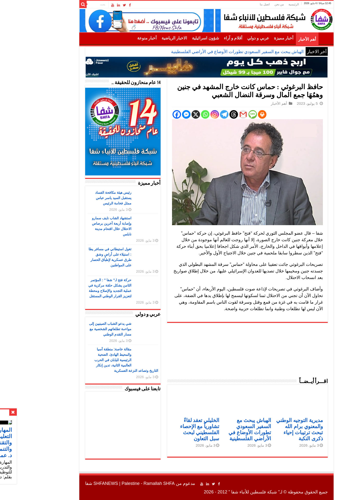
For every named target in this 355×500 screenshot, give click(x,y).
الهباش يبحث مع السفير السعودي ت (242, 51)
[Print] (233, 114)
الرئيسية (265, 4)
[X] (167, 114)
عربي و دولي (229, 38)
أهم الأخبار (278, 39)
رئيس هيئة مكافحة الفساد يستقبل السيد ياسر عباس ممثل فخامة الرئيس (84, 198)
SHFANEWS (76, 483)
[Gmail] (214, 114)
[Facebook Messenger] (157, 114)
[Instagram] (186, 114)
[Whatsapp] (176, 114)
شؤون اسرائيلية (176, 38)
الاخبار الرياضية (145, 38)
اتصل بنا (235, 4)
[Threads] (204, 114)
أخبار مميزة (254, 38)
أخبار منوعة (118, 38)
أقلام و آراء (204, 38)
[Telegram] (195, 114)
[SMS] (223, 114)
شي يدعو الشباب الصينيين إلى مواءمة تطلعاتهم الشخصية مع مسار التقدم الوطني (81, 329)
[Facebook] (148, 114)
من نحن (250, 4)
